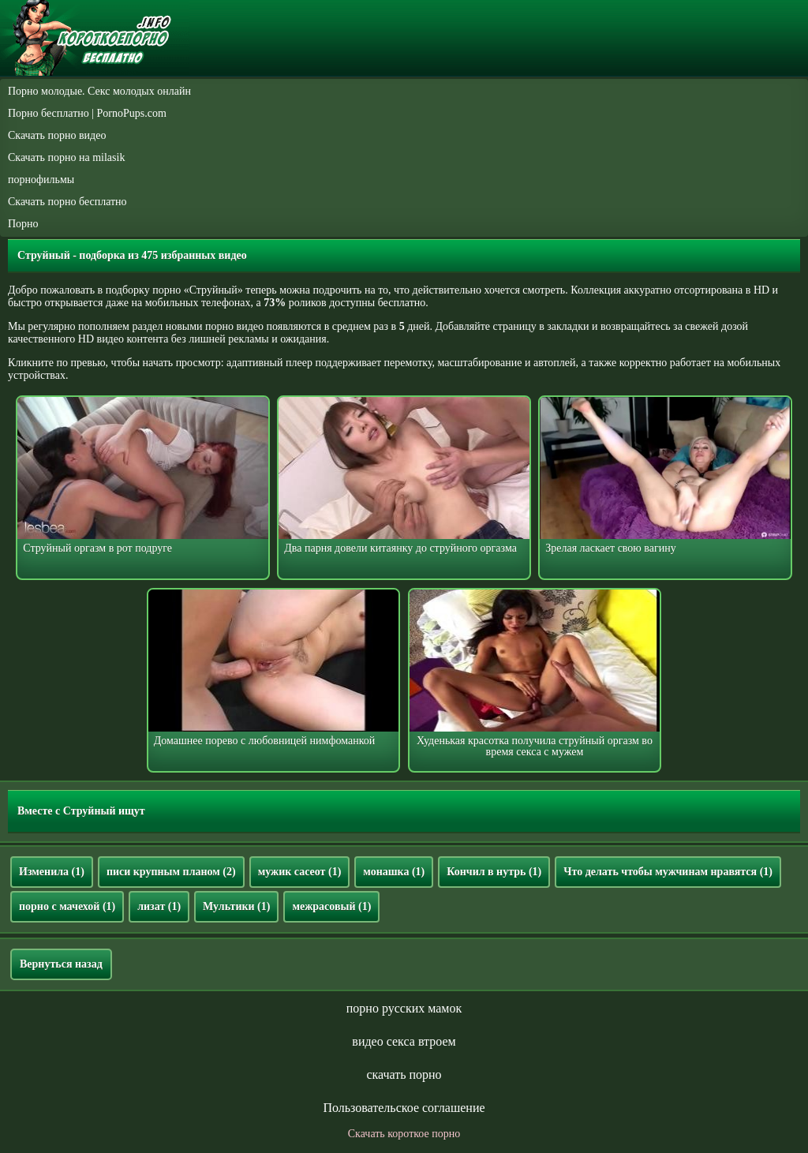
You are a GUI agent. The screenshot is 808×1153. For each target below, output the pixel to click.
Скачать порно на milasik (66, 157)
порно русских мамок (404, 1008)
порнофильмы (41, 179)
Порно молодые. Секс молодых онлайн (99, 91)
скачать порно (403, 1074)
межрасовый (331, 906)
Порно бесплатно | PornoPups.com (87, 113)
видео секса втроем (403, 1041)
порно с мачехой (67, 906)
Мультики (236, 906)
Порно (23, 224)
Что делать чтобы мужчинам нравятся (667, 872)
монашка (394, 872)
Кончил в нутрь (494, 872)
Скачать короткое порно (404, 1134)
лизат (159, 906)
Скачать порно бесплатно (67, 202)
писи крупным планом (171, 872)
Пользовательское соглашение (403, 1107)
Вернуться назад (61, 964)
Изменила (51, 872)
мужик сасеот (300, 872)
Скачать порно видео (57, 135)
